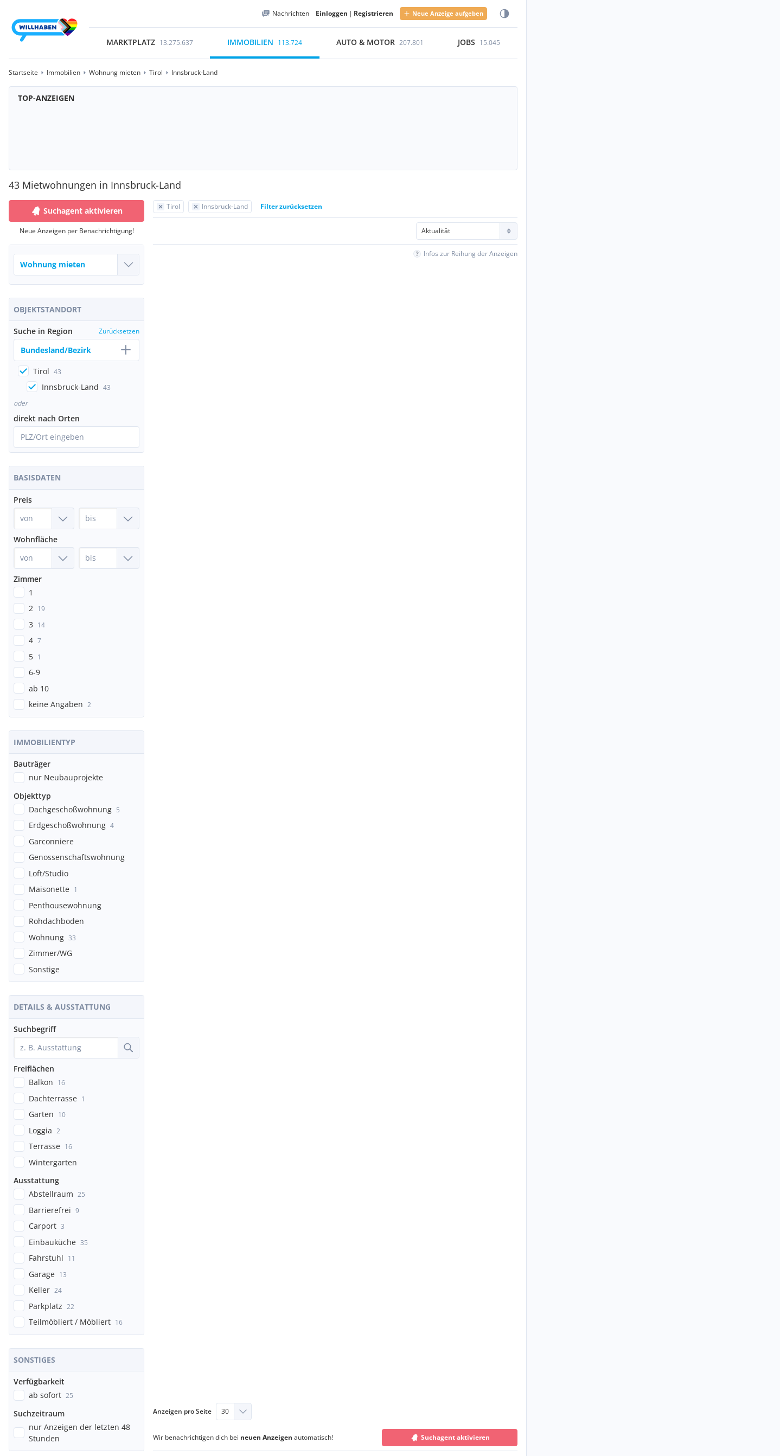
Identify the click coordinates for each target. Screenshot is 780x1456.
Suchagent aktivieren (76, 211)
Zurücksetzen (119, 331)
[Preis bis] (109, 518)
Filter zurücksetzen (291, 206)
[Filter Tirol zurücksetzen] (168, 206)
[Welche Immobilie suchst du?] (76, 264)
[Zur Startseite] (44, 32)
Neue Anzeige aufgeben (443, 13)
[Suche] (128, 1047)
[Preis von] (44, 518)
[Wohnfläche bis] (109, 557)
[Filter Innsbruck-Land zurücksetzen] (220, 206)
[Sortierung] (466, 231)
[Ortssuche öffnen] (76, 436)
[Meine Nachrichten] (285, 13)
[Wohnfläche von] (44, 557)
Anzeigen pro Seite (182, 1410)
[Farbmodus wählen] (504, 14)
